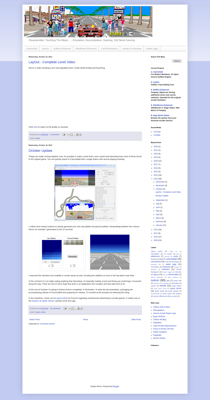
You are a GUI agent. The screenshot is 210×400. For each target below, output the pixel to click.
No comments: (55, 308)
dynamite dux (156, 264)
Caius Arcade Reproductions (164, 326)
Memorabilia (174, 274)
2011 (156, 233)
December (160, 182)
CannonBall (31, 48)
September (160, 200)
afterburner (155, 256)
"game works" (157, 251)
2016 (156, 168)
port (168, 281)
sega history (176, 286)
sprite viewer (160, 291)
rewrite (162, 285)
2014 (156, 175)
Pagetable (157, 335)
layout (38, 138)
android (166, 256)
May (158, 211)
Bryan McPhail (159, 316)
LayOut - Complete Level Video (52, 62)
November (160, 185)
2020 (156, 154)
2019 (156, 157)
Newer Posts (34, 319)
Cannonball (158, 72)
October (159, 189)
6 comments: (55, 134)
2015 (156, 172)
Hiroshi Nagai (167, 272)
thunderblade (155, 294)
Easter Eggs (152, 48)
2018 (156, 161)
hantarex (154, 269)
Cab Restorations (109, 48)
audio (175, 256)
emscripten (155, 267)
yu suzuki (173, 296)
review (153, 286)
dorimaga (175, 262)
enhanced (166, 267)
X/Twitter (157, 135)
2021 (156, 150)
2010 (156, 237)
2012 (156, 230)
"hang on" (173, 251)
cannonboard (156, 262)
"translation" (155, 254)
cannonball (171, 259)
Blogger (116, 386)
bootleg (153, 259)
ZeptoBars (157, 323)
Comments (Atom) (47, 324)
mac (164, 274)
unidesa (178, 294)
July (158, 204)
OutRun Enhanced (62, 48)
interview (178, 272)
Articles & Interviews (132, 48)
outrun (43, 312)
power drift (177, 281)
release (166, 283)
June (158, 207)
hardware (165, 269)
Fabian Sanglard (160, 332)
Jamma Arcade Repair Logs (164, 313)
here (35, 127)
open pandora (173, 277)
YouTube (157, 132)
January (159, 225)
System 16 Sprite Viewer (43, 301)
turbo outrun (167, 294)
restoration (175, 283)
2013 (156, 179)
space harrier (175, 288)
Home (85, 319)
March (159, 218)
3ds (177, 254)
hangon (176, 267)
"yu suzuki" (168, 254)
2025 (156, 146)
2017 (156, 164)
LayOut (45, 48)
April (158, 214)
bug (161, 259)
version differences (160, 296)
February (160, 221)
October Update (40, 151)
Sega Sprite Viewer (161, 115)
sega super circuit (160, 288)
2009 (156, 240)
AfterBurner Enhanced (86, 48)
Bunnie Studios (159, 338)
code (167, 262)
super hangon (173, 291)
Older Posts (136, 319)
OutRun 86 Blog (159, 319)
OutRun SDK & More (161, 307)
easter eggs (171, 264)
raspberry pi (157, 283)
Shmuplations (158, 310)
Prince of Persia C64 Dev (163, 329)
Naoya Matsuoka (157, 277)
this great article (60, 298)
